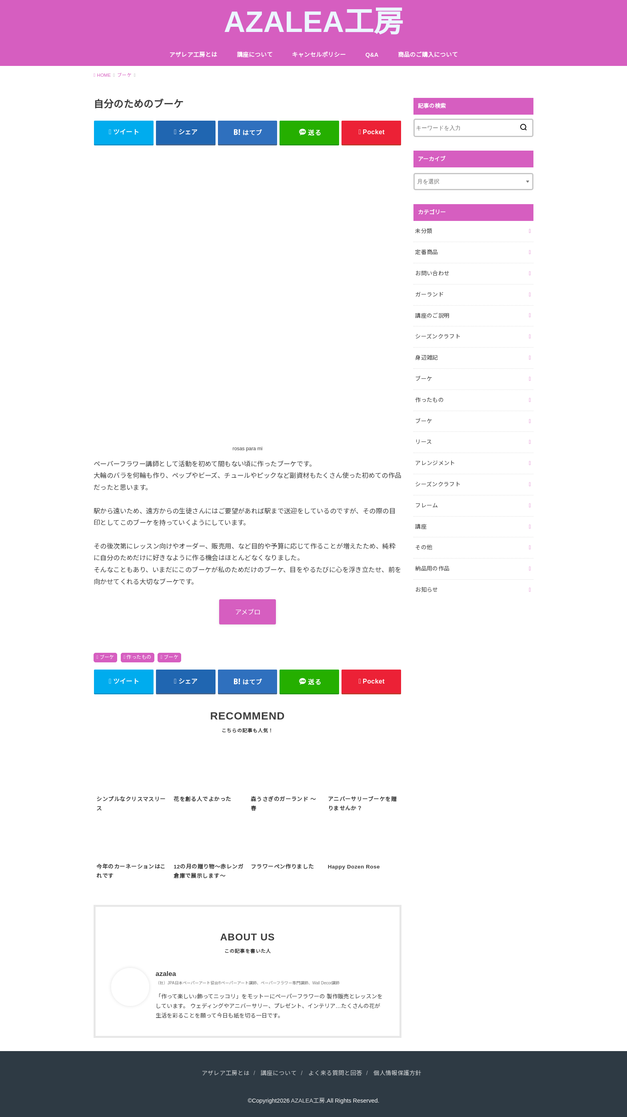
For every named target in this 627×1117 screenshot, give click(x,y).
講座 (421, 526)
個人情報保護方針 (397, 1073)
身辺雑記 (426, 357)
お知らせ (426, 589)
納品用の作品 (432, 568)
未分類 (423, 231)
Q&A (372, 55)
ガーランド (429, 294)
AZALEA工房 (313, 21)
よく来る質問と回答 (335, 1073)
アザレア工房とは (193, 55)
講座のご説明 (432, 315)
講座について (255, 55)
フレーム (426, 505)
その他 (423, 547)
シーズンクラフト (438, 336)
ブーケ (107, 657)
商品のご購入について (428, 55)
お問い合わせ (432, 273)
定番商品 (426, 252)
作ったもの (138, 657)
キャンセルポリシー (319, 55)
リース (423, 442)
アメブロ (247, 612)
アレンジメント (435, 463)
